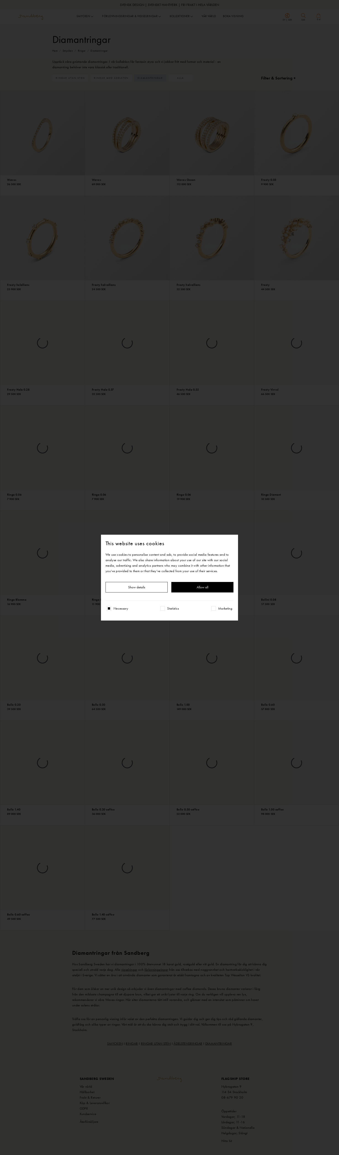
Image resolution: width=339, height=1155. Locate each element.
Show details (136, 587)
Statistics (173, 608)
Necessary (121, 608)
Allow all (202, 587)
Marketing (225, 608)
